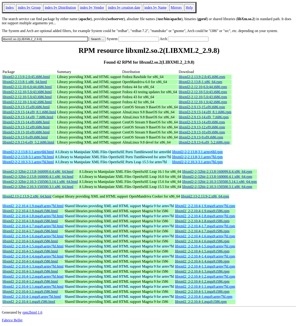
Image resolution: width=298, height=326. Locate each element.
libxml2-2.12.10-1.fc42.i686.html (27, 102)
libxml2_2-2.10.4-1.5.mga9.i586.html (30, 251)
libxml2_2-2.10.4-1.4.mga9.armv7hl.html (33, 256)
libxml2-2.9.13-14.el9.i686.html (26, 122)
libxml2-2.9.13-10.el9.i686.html (26, 132)
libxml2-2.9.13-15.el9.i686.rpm (202, 107)
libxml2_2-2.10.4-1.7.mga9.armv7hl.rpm (205, 226)
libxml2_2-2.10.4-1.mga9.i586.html (29, 302)
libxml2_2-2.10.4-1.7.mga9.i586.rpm (202, 231)
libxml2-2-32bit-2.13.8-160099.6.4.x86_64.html (38, 172)
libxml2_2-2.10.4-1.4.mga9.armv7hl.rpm (205, 256)
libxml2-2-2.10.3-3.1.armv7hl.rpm (197, 162)
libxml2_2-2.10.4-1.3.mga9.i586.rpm (202, 271)
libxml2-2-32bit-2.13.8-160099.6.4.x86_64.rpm (217, 172)
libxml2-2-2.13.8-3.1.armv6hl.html (28, 152)
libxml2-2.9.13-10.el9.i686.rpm (202, 132)
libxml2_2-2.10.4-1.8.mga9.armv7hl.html (33, 216)
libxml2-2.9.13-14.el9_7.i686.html (28, 117)
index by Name (155, 7)
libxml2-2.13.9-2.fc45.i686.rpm (202, 77)
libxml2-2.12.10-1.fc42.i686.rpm (203, 102)
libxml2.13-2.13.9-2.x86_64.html (27, 196)
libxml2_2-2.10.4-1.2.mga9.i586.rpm (202, 281)
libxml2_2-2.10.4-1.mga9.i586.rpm (201, 302)
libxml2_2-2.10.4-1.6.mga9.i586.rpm (202, 241)
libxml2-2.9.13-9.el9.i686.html (25, 137)
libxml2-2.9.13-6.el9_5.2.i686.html (28, 142)
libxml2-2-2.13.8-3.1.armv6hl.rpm (197, 152)
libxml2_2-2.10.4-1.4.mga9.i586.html (30, 261)
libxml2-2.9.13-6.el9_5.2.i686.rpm (204, 142)
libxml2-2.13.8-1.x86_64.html (25, 82)
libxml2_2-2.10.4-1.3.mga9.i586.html (30, 271)
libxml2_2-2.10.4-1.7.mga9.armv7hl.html (33, 226)
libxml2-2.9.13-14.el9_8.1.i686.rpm (205, 112)
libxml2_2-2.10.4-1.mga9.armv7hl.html (32, 297)
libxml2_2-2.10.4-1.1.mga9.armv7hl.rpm (205, 286)
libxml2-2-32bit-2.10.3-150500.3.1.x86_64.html (38, 187)
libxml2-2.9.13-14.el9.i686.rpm (202, 122)
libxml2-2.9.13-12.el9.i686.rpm (202, 127)
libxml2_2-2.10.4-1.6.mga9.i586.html (30, 241)
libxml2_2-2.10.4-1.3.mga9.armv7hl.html (33, 266)
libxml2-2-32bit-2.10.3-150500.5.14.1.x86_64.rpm (219, 182)
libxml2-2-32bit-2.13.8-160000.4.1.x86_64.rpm (217, 177)
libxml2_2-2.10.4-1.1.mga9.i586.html (30, 291)
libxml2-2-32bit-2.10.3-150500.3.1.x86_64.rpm (217, 187)
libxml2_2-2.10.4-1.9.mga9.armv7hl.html (33, 206)
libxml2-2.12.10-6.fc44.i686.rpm (203, 87)
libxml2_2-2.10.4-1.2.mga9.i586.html (30, 281)
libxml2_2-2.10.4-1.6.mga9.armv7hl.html (33, 236)
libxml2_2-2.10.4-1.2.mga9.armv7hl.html (33, 276)
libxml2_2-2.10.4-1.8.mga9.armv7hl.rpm (205, 216)
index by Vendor (92, 7)
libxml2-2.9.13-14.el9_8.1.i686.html (29, 112)
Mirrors (176, 7)
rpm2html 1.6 (32, 312)
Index (9, 7)
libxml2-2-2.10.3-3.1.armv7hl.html (28, 162)
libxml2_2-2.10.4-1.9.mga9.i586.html (30, 211)
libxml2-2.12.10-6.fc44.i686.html (27, 87)
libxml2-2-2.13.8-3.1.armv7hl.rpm (197, 157)
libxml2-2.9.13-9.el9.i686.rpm (201, 137)
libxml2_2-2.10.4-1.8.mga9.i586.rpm (202, 221)
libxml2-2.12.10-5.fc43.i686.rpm (203, 92)
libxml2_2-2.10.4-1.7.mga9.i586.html (30, 231)
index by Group (29, 7)
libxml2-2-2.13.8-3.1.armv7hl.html (28, 157)
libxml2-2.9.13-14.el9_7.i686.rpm (204, 117)
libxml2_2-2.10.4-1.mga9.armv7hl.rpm (203, 297)
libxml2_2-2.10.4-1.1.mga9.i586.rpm (202, 291)
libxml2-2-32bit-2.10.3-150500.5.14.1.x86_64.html (40, 182)
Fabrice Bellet (12, 320)
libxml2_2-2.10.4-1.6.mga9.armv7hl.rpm (205, 236)
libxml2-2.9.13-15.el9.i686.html (26, 107)
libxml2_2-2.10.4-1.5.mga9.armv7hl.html (33, 246)
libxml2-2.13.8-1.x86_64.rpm (200, 82)
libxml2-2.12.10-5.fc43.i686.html (27, 92)
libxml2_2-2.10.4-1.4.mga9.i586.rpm (202, 261)
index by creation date (124, 7)
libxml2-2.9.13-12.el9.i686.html (26, 127)
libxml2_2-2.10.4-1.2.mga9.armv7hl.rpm (205, 276)
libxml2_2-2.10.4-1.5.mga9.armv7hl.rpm (205, 246)
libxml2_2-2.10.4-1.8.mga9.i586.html (30, 221)
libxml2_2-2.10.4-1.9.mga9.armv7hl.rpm (205, 206)
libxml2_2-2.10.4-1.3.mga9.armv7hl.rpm (205, 266)
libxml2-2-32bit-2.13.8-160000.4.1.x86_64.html (38, 177)
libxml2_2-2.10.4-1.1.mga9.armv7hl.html (33, 286)
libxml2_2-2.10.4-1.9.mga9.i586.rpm (202, 211)
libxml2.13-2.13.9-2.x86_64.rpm (205, 196)
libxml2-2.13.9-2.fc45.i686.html (26, 77)
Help (189, 7)
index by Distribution (60, 7)
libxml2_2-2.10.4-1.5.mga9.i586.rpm (202, 251)
